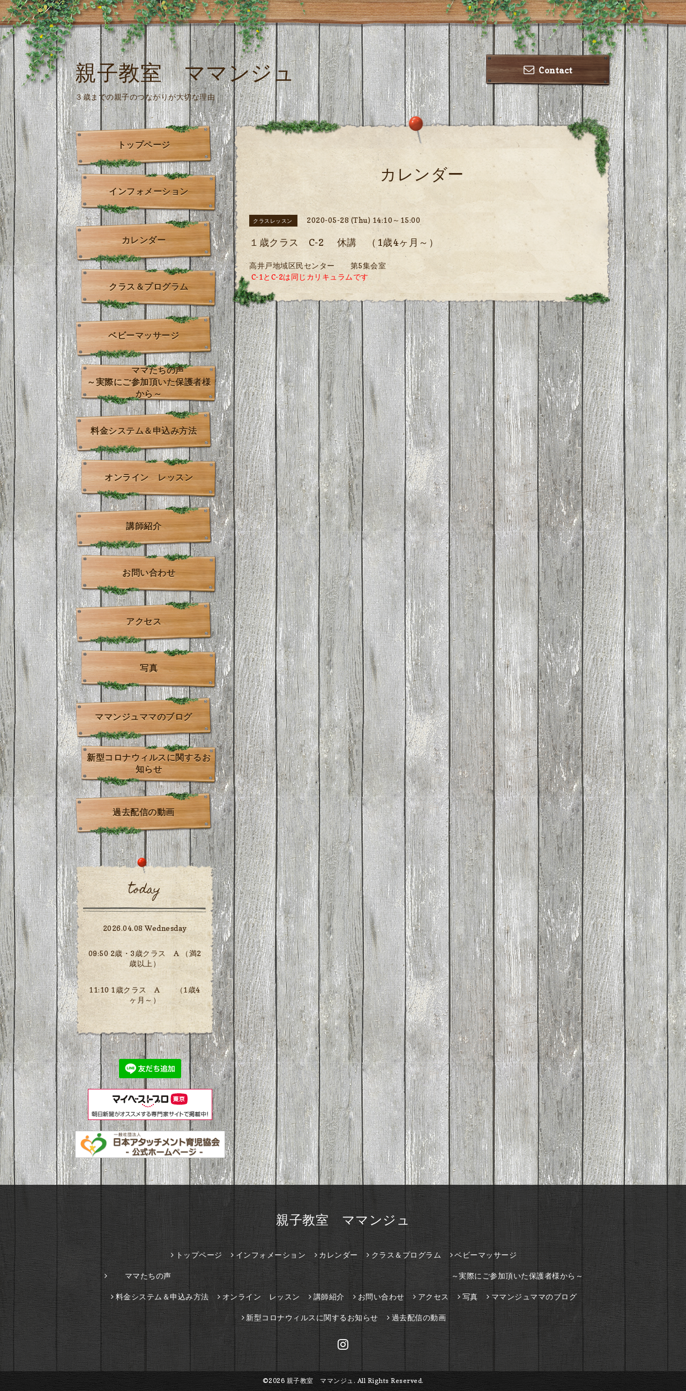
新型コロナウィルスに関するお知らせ (149, 763)
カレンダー (144, 240)
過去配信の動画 (144, 812)
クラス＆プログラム (149, 286)
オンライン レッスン (149, 477)
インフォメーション (149, 191)
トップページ (143, 144)
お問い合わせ (148, 572)
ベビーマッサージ (143, 335)
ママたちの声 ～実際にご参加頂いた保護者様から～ (152, 382)
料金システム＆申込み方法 (144, 430)
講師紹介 (143, 526)
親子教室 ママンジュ (185, 72)
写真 (149, 668)
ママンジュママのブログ (143, 716)
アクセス (143, 621)
